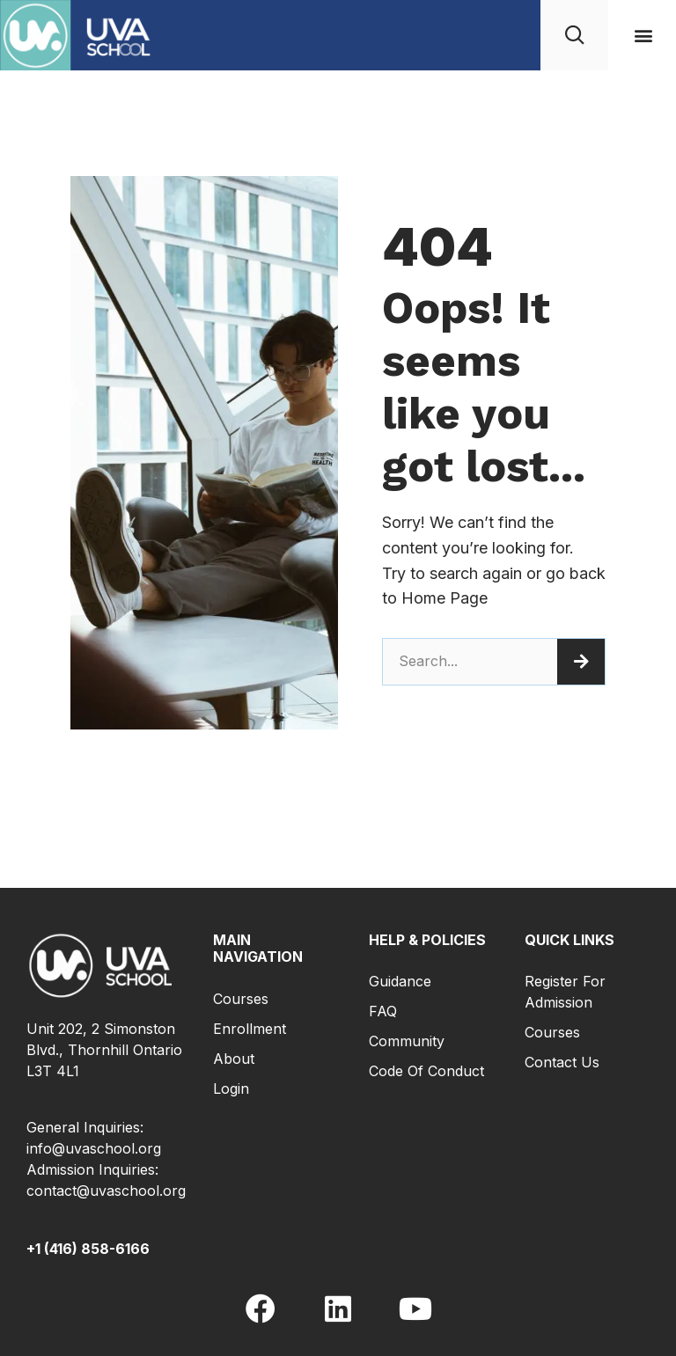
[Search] (581, 662)
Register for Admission (565, 991)
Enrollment (249, 1028)
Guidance (400, 981)
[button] (643, 35)
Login (231, 1088)
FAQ (383, 1011)
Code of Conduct (426, 1071)
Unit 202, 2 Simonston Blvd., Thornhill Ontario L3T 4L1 (104, 1050)
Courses (240, 999)
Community (407, 1041)
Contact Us (562, 1062)
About (233, 1058)
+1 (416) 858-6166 (88, 1248)
